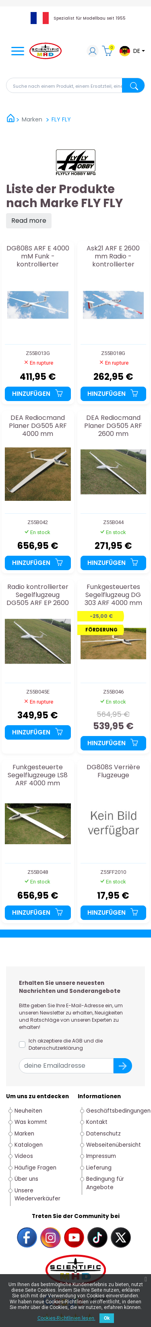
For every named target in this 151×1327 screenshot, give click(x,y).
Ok (107, 1318)
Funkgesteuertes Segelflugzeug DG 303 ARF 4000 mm (113, 595)
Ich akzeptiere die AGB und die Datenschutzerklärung (66, 1044)
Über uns (26, 1179)
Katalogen (28, 1145)
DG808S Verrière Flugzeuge (113, 771)
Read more (28, 220)
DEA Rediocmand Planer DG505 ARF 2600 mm (113, 426)
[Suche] (75, 85)
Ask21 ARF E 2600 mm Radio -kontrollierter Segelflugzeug (113, 256)
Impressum (101, 1156)
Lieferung (99, 1168)
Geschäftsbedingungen (118, 1111)
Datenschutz (103, 1133)
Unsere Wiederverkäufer (37, 1194)
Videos (23, 1156)
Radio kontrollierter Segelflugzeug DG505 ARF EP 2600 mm (37, 595)
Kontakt (97, 1122)
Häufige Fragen (35, 1168)
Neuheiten (28, 1111)
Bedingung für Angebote (105, 1183)
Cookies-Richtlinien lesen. (66, 1318)
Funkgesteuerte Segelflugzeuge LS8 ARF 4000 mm (38, 775)
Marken (24, 1133)
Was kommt (30, 1122)
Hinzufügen (38, 393)
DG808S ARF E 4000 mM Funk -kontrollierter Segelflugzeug (37, 256)
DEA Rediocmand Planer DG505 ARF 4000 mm (38, 426)
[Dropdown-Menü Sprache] (132, 51)
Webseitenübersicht (113, 1145)
